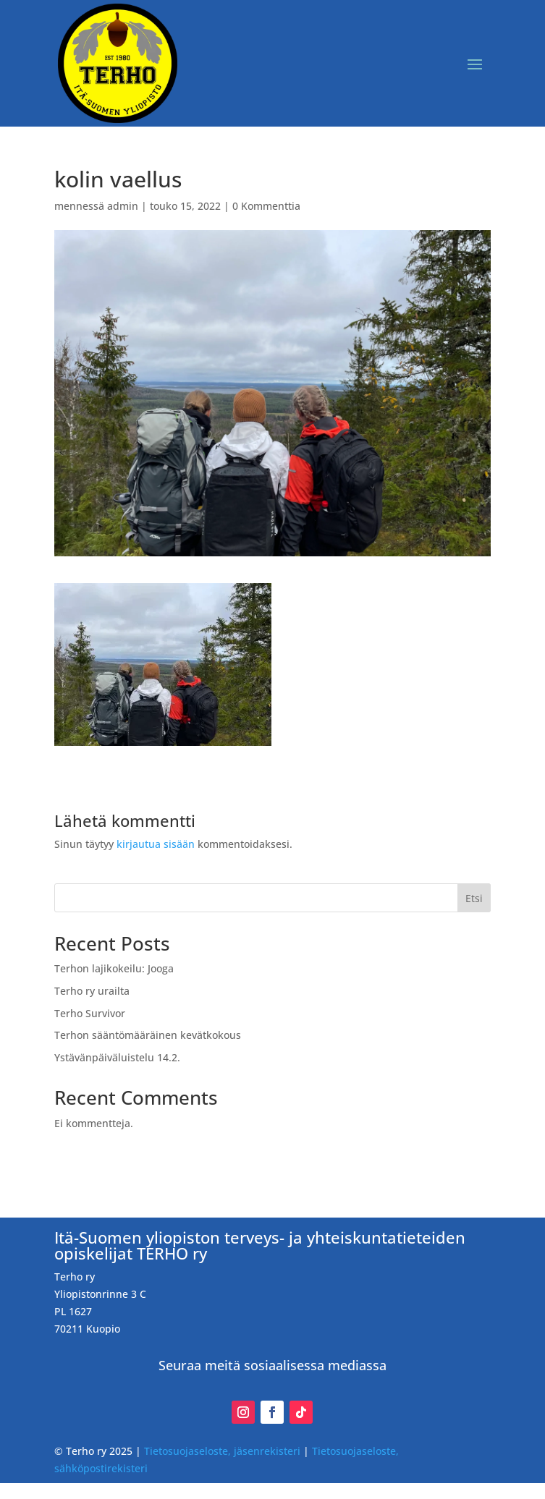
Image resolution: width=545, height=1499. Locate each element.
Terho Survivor (89, 1013)
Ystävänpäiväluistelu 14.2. (117, 1057)
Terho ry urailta (92, 991)
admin (122, 206)
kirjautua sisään (156, 844)
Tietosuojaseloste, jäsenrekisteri (222, 1451)
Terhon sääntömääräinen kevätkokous (147, 1035)
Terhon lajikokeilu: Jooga (114, 968)
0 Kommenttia (266, 206)
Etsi (474, 898)
